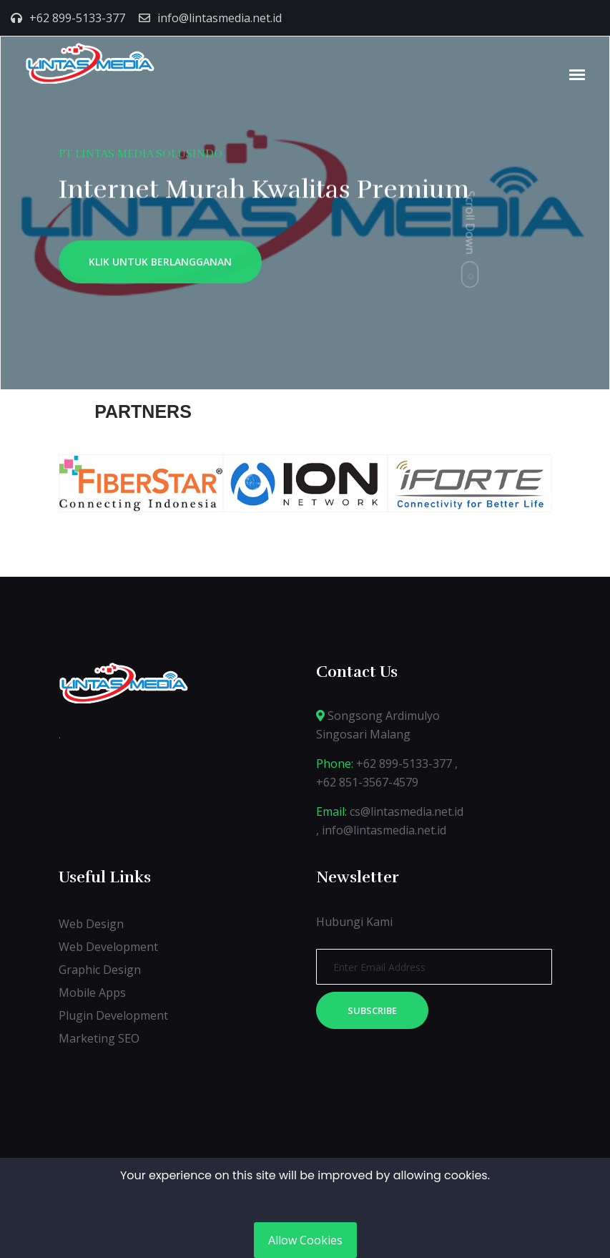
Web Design (91, 924)
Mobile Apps (92, 992)
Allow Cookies (305, 1240)
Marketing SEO (99, 1038)
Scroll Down (470, 222)
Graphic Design (100, 969)
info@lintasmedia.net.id (219, 18)
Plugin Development (113, 1015)
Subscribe (372, 1010)
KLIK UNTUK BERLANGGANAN (160, 265)
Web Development (108, 947)
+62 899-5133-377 (77, 18)
